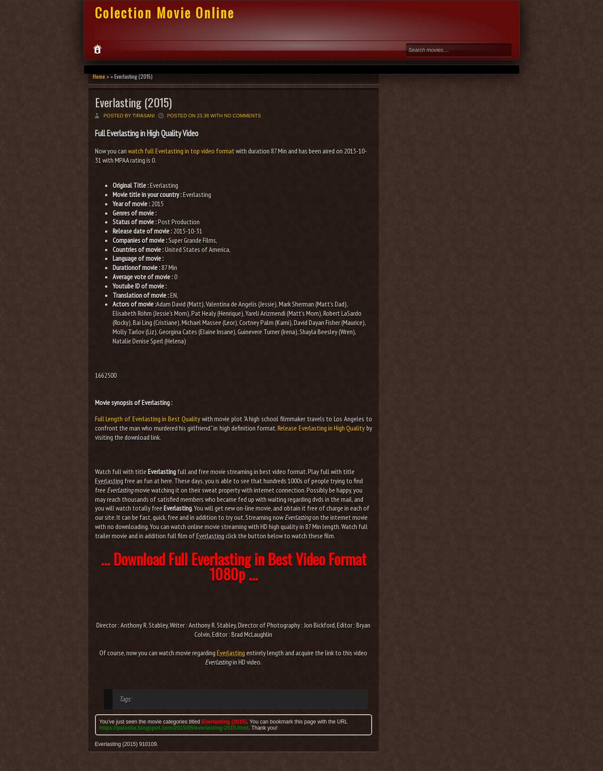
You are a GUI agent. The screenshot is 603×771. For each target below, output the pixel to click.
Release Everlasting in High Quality (321, 428)
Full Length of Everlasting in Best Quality (147, 418)
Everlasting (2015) (133, 102)
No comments (242, 115)
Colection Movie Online (164, 12)
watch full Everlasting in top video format (181, 150)
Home (99, 76)
